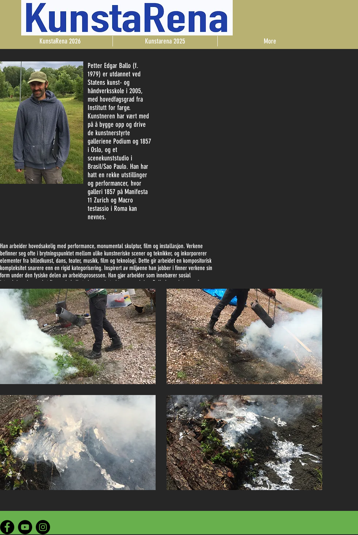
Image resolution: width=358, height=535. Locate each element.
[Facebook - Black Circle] (7, 527)
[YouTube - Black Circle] (25, 527)
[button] (78, 336)
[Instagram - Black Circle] (43, 527)
